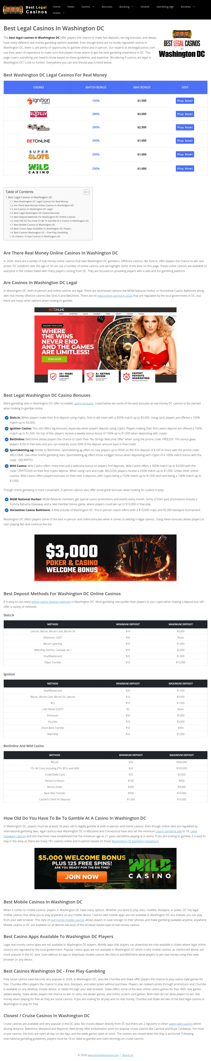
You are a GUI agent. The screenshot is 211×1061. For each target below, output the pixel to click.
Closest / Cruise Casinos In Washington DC (38, 236)
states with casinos (181, 1024)
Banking (128, 7)
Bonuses (107, 6)
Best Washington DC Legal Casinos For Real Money (41, 201)
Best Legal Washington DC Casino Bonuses (36, 213)
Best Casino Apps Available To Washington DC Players (42, 228)
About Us (127, 1055)
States (61, 13)
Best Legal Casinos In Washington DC (30, 197)
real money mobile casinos (68, 920)
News (70, 6)
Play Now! (185, 100)
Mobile (145, 6)
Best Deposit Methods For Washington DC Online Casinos (44, 216)
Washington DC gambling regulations (135, 841)
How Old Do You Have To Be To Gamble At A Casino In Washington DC (51, 220)
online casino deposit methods (51, 602)
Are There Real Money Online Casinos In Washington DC (44, 205)
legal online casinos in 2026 (115, 296)
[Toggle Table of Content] (85, 192)
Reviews (190, 7)
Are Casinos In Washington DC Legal (33, 209)
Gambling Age (165, 6)
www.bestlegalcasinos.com (103, 1055)
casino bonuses (84, 403)
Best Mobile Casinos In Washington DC (34, 224)
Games (90, 7)
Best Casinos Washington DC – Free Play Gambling (41, 232)
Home (56, 6)
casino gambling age (169, 831)
